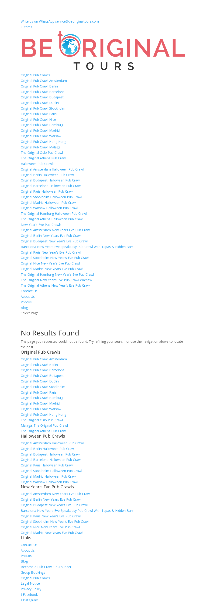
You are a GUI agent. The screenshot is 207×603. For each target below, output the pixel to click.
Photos (26, 302)
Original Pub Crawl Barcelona (43, 92)
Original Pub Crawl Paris (39, 114)
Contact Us (29, 291)
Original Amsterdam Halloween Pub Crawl (52, 169)
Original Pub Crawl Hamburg (42, 125)
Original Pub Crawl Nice (38, 119)
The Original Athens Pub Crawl (43, 158)
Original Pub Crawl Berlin (39, 86)
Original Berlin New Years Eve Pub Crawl (51, 235)
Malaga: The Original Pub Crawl (44, 425)
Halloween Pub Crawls (37, 163)
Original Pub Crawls (35, 75)
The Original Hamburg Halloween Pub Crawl (54, 213)
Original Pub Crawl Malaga (40, 147)
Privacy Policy (31, 589)
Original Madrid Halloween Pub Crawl (48, 202)
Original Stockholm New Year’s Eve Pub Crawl (55, 257)
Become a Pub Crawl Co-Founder (46, 567)
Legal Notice (30, 583)
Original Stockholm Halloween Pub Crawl (51, 197)
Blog (24, 307)
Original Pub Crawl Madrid (40, 130)
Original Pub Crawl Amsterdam (44, 80)
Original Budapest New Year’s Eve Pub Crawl (54, 241)
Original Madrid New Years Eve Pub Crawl (52, 269)
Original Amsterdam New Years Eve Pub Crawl (55, 230)
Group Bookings (33, 572)
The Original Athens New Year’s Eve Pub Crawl (55, 285)
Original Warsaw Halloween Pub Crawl (49, 208)
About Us (28, 296)
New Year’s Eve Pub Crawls (41, 224)
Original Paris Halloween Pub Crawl (47, 191)
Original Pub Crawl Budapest (42, 97)
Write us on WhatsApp (37, 21)
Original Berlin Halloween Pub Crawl (48, 175)
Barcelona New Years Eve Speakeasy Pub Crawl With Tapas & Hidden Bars (77, 247)
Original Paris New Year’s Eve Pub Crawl (51, 252)
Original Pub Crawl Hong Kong (43, 141)
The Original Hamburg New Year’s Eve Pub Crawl (57, 274)
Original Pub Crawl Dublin (40, 102)
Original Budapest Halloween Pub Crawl (50, 180)
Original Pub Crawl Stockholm (43, 108)
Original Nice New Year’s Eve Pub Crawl (50, 263)
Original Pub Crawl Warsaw (41, 136)
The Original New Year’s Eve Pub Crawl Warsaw (56, 280)
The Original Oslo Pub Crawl (42, 152)
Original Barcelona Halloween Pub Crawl (51, 186)
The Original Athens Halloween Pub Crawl (52, 219)
